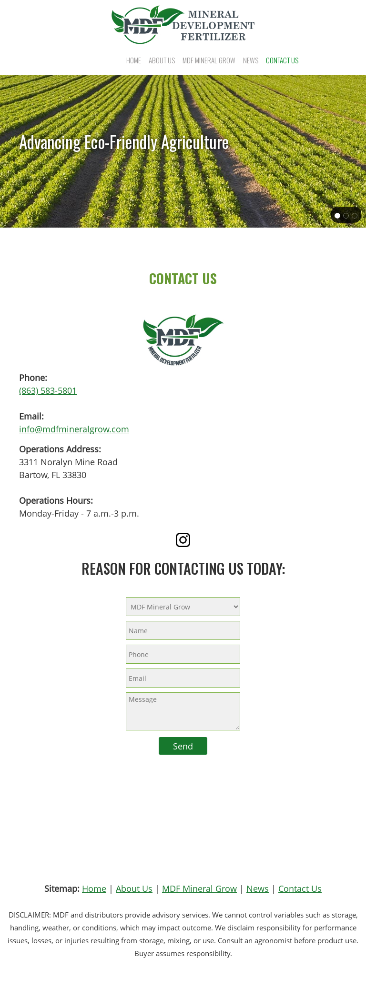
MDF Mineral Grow (199, 888)
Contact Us (300, 888)
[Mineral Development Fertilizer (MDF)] (183, 24)
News (257, 888)
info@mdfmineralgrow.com (74, 429)
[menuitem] (133, 59)
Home (94, 888)
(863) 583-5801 (48, 390)
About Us (134, 888)
